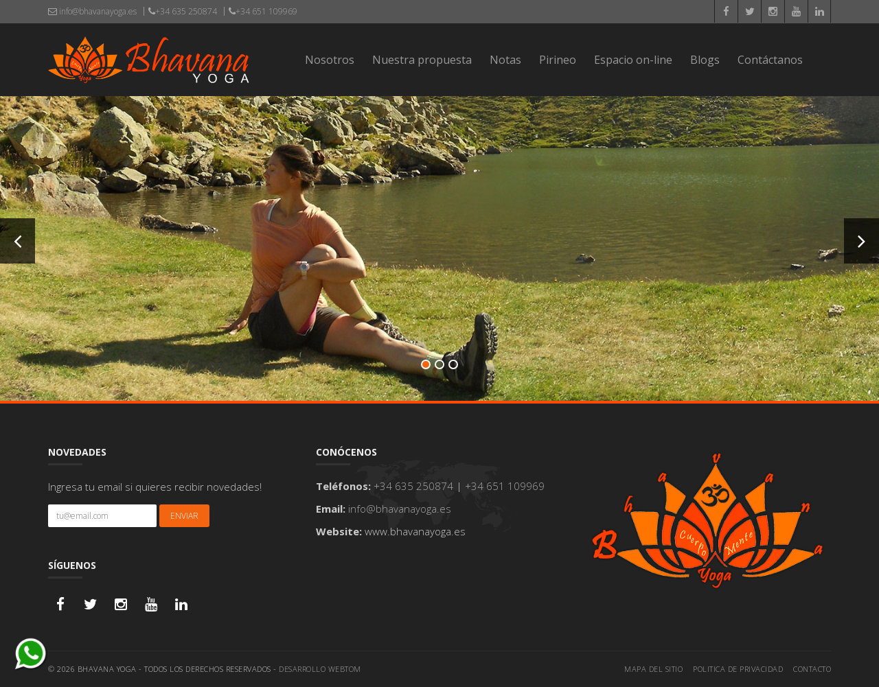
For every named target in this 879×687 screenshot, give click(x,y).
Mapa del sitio (653, 669)
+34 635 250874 (182, 11)
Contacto (812, 669)
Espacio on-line (633, 59)
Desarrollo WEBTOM (320, 669)
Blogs (705, 59)
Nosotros (329, 59)
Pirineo (557, 59)
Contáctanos (770, 59)
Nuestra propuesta (422, 59)
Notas (505, 59)
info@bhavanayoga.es (92, 11)
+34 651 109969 (263, 11)
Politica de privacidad (738, 669)
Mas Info (441, 285)
